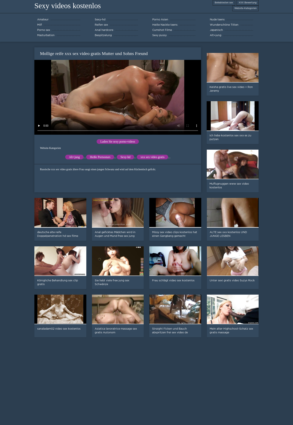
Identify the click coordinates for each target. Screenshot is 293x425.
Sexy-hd (125, 157)
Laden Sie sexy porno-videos (117, 141)
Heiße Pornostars (100, 157)
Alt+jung (74, 157)
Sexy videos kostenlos (67, 5)
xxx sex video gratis (152, 157)
